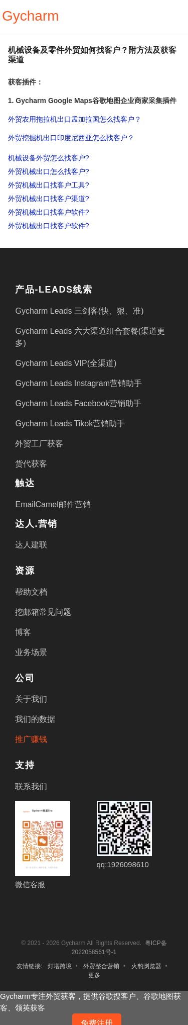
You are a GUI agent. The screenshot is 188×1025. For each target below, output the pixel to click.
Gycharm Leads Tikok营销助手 (70, 423)
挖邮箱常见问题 (43, 612)
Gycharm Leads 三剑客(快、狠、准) (79, 311)
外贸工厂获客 (39, 443)
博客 (23, 632)
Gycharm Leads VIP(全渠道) (65, 363)
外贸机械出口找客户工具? (48, 185)
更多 (94, 975)
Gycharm (30, 16)
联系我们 (31, 786)
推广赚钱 (31, 739)
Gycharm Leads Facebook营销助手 (78, 403)
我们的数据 (35, 719)
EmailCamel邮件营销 (52, 504)
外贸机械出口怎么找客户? (48, 171)
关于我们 (31, 699)
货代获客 (31, 463)
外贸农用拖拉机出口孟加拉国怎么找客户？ (74, 119)
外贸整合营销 (101, 966)
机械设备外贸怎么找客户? (48, 158)
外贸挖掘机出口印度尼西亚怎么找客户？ (71, 138)
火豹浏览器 (146, 966)
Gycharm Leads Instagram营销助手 (78, 383)
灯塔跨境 (60, 966)
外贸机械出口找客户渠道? (48, 199)
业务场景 (31, 652)
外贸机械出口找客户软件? (48, 212)
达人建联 (31, 544)
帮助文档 (31, 592)
